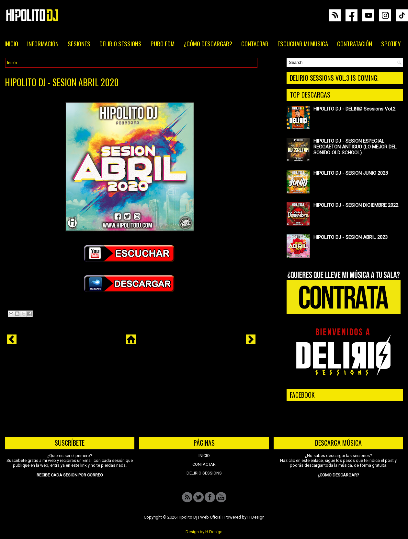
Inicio (12, 62)
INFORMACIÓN (43, 43)
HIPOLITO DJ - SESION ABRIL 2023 (350, 237)
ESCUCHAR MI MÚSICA (303, 43)
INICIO (11, 43)
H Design (256, 517)
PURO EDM (163, 43)
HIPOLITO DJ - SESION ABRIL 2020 (62, 82)
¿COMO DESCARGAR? (338, 475)
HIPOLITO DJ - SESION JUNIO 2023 (350, 173)
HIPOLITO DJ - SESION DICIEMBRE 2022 (355, 205)
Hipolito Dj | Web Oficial (199, 517)
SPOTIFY (391, 43)
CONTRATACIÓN (354, 43)
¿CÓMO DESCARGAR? (208, 43)
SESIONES (79, 43)
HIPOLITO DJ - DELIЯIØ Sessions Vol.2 (354, 109)
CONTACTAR (254, 43)
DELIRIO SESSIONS (120, 43)
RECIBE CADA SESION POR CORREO (70, 475)
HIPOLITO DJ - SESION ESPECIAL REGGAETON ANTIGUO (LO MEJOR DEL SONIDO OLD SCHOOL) (355, 147)
